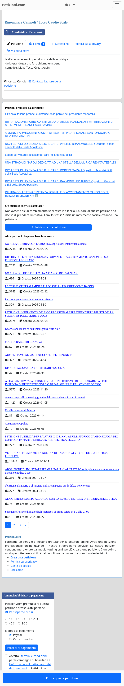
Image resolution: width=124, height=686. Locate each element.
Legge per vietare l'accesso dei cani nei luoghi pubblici (38, 164)
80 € (24, 633)
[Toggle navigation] (117, 4)
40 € (12, 633)
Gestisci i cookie (21, 576)
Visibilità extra (18, 51)
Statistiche (60, 44)
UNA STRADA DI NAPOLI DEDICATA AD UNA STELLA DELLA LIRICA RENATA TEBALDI (60, 172)
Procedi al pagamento (21, 658)
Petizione (15, 44)
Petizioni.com (13, 4)
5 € (11, 629)
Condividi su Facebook (23, 32)
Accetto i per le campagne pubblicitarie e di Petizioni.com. (30, 672)
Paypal (17, 645)
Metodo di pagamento (19, 641)
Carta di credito (23, 649)
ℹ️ (36, 205)
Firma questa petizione (37, 101)
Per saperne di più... (20, 622)
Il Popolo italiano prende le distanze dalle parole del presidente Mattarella (50, 124)
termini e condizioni (34, 666)
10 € (23, 629)
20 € (36, 629)
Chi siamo (17, 580)
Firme (37, 44)
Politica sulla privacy (88, 44)
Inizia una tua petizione (48, 237)
